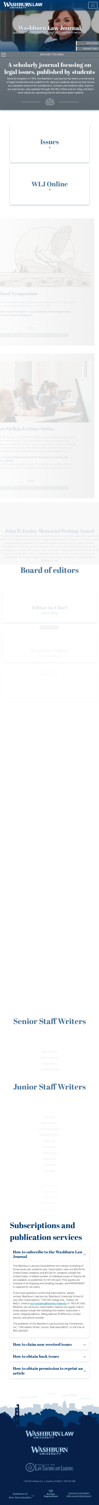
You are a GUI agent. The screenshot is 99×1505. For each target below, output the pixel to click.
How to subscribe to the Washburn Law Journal (48, 1254)
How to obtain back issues (36, 1357)
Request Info (90, 48)
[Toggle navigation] (92, 5)
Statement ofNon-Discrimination (20, 1495)
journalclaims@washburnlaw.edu (48, 1303)
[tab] (49, 152)
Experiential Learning (39, 32)
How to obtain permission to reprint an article (48, 1371)
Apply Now (92, 43)
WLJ (56, 32)
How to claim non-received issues (42, 1345)
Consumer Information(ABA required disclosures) (79, 1494)
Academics (18, 32)
